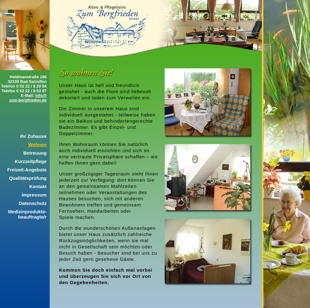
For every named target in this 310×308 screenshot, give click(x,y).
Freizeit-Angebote (27, 169)
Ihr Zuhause (33, 136)
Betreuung (35, 153)
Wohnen (37, 144)
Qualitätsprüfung (28, 178)
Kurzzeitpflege (31, 161)
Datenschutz (33, 203)
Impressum (34, 194)
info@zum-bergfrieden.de (28, 97)
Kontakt (38, 186)
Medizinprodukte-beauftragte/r (27, 214)
